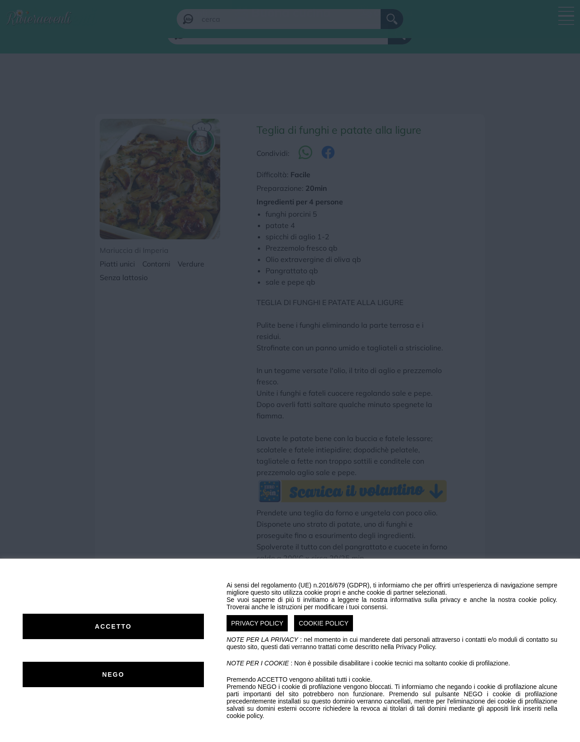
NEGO (113, 674)
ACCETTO (113, 626)
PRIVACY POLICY (257, 623)
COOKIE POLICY (323, 623)
